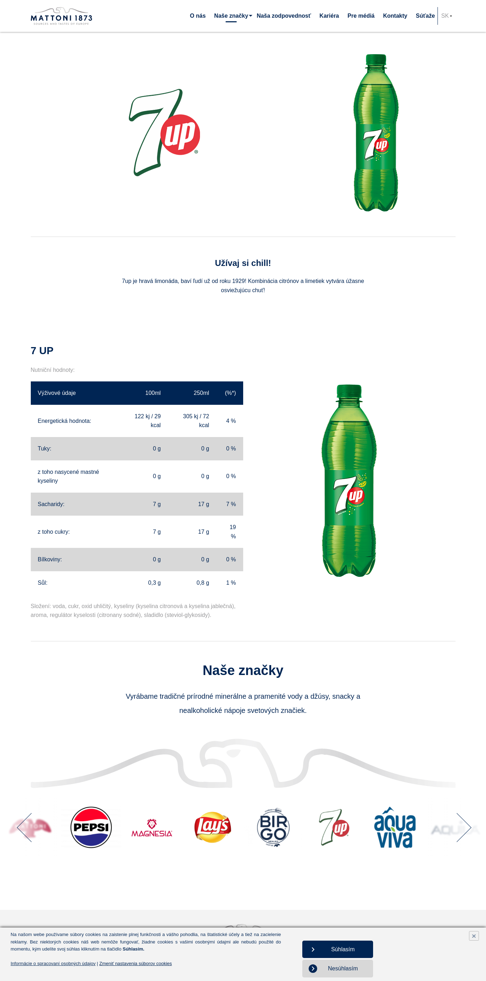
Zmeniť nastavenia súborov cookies (135, 963)
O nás (198, 16)
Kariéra (329, 16)
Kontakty (395, 16)
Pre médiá (361, 16)
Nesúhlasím (343, 968)
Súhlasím (343, 949)
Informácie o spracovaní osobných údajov (53, 963)
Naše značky (231, 16)
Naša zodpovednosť (284, 16)
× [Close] (474, 936)
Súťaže (425, 16)
